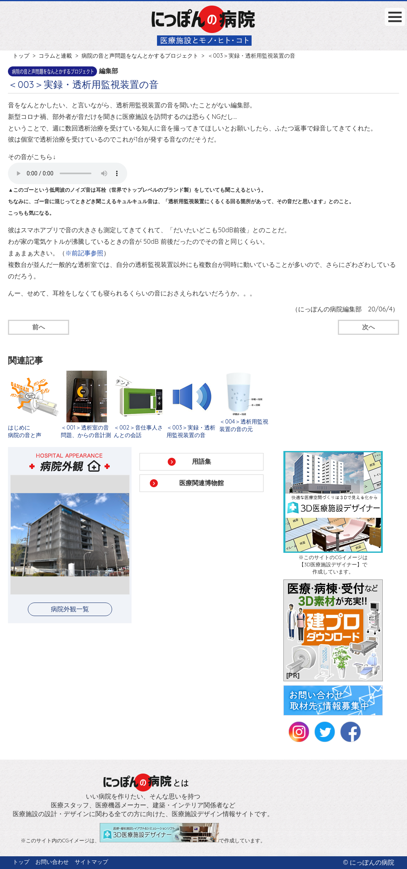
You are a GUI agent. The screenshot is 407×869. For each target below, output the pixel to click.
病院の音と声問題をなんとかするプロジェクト (139, 55)
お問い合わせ (52, 861)
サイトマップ (91, 861)
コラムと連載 (55, 55)
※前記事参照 (84, 253)
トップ (21, 55)
